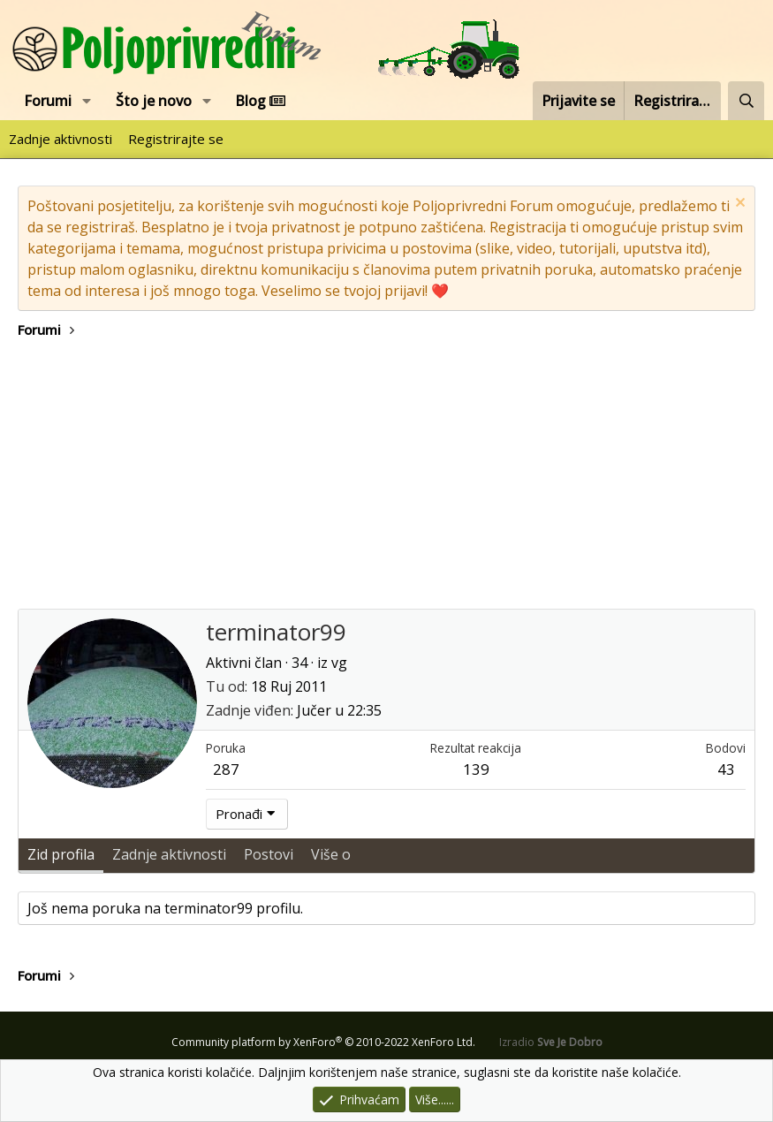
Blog (260, 100)
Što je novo (154, 100)
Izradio (550, 1042)
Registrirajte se (176, 139)
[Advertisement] (386, 476)
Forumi (48, 100)
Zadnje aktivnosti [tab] (169, 854)
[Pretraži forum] (746, 100)
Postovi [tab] (268, 854)
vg (339, 662)
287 (226, 769)
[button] (87, 100)
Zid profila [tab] (61, 854)
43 (726, 769)
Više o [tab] (331, 854)
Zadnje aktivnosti (60, 139)
